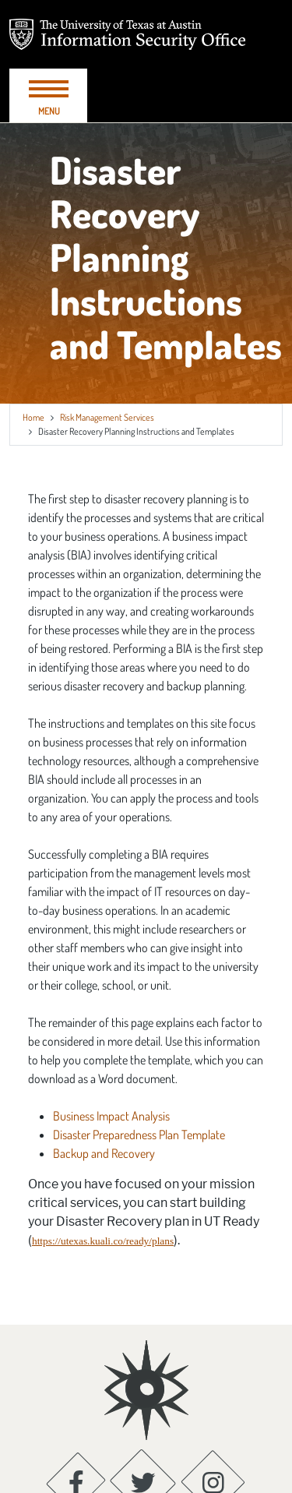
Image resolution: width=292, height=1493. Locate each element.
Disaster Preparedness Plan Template (139, 1134)
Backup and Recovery (104, 1153)
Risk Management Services (107, 417)
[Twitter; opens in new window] (142, 1412)
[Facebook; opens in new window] (76, 1412)
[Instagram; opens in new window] (213, 1412)
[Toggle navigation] (48, 95)
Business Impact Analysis (111, 1116)
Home (33, 417)
